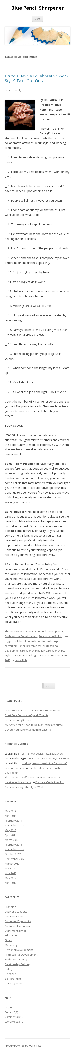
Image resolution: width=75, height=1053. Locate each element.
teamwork (43, 655)
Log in (8, 1007)
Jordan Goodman (15, 768)
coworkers (11, 646)
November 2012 (14, 849)
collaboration (22, 641)
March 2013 (12, 840)
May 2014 (10, 811)
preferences (34, 646)
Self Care (10, 974)
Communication (14, 916)
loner (22, 646)
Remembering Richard (18, 720)
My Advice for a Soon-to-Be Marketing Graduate (34, 725)
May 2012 (10, 878)
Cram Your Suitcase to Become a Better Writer (32, 710)
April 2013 (10, 835)
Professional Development (21, 636)
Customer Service (15, 930)
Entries (12, 1012)
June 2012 (10, 873)
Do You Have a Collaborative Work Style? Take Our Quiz (37, 78)
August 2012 (12, 863)
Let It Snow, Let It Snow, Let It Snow (42, 753)
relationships (56, 650)
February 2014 (13, 820)
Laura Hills (21, 660)
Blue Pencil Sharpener (37, 8)
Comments (14, 1017)
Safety (9, 969)
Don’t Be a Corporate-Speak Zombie (26, 715)
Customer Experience (18, 926)
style (8, 655)
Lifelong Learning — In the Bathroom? (44, 763)
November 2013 (14, 825)
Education (11, 935)
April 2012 (10, 883)
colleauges (53, 641)
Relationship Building (51, 636)
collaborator (38, 641)
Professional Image (16, 959)
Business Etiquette (16, 911)
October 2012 (13, 854)
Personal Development (49, 631)
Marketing (11, 945)
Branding (10, 907)
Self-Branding (13, 978)
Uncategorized (14, 983)
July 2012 (10, 868)
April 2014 (10, 816)
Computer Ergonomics (18, 921)
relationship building (34, 650)
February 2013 (13, 844)
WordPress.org (14, 1021)
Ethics (8, 940)
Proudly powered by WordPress (23, 1045)
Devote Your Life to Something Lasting (28, 729)
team (15, 655)
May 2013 (10, 830)
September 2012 (15, 859)
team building (27, 655)
